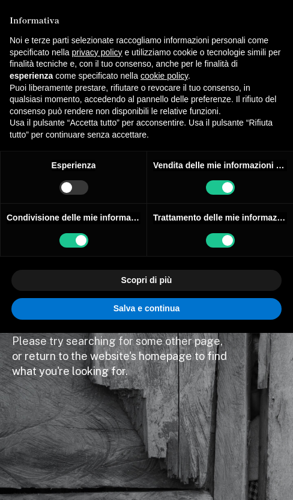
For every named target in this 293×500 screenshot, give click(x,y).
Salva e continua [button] (146, 308)
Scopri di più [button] (146, 280)
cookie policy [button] (164, 76)
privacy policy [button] (97, 52)
